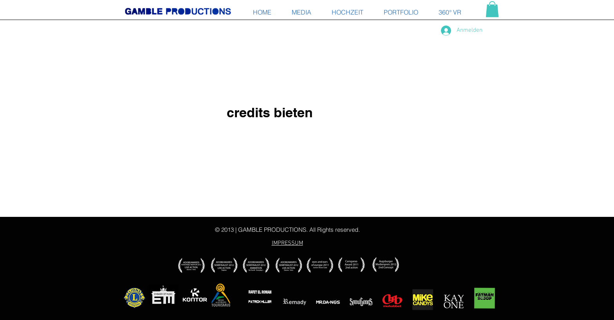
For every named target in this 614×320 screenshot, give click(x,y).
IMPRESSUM (287, 243)
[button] (492, 9)
